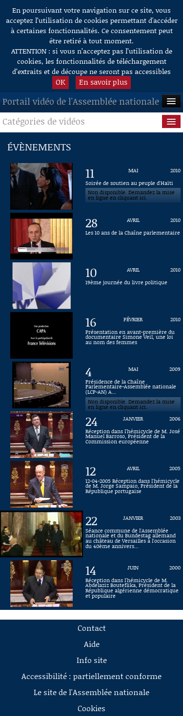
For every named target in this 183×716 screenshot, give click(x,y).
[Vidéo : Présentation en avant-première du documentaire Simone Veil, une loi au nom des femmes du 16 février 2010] (133, 335)
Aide (92, 643)
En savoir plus (103, 81)
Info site (92, 659)
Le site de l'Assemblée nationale (91, 692)
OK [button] (60, 81)
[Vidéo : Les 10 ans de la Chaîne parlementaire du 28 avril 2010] (133, 236)
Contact (92, 627)
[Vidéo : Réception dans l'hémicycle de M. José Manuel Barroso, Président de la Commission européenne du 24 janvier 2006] (133, 434)
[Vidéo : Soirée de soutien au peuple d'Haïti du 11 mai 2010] (133, 186)
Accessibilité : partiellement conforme (91, 675)
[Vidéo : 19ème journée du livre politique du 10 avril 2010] (133, 285)
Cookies (91, 708)
